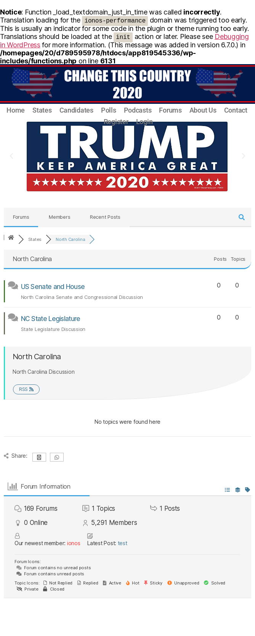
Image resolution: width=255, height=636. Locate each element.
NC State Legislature (50, 319)
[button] (11, 156)
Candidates (76, 110)
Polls (108, 110)
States (41, 110)
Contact (235, 110)
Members (59, 217)
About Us (203, 110)
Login (144, 122)
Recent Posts (105, 217)
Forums (170, 110)
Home (15, 110)
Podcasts (138, 110)
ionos (73, 543)
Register (116, 122)
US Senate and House (53, 287)
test (122, 543)
